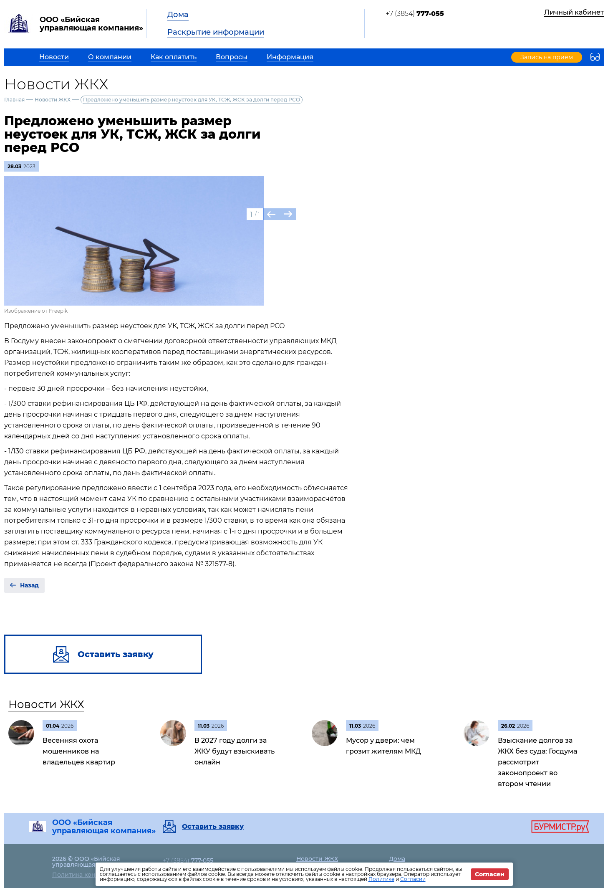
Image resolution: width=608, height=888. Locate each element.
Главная (14, 99)
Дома (178, 14)
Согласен (490, 874)
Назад (29, 585)
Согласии (413, 879)
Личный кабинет (574, 12)
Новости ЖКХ (53, 99)
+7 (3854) (415, 14)
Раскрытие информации (215, 32)
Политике (381, 879)
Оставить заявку (213, 826)
